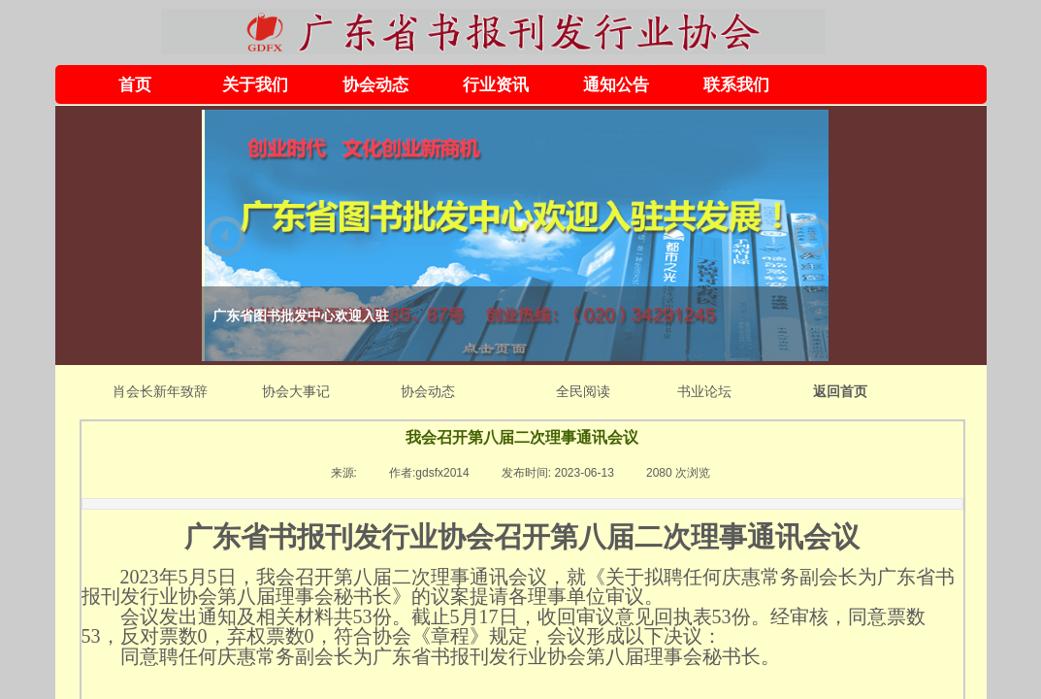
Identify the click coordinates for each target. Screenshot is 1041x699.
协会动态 (375, 85)
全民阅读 (583, 391)
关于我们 (255, 85)
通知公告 (616, 85)
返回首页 (840, 391)
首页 (134, 85)
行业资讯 (496, 85)
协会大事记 (296, 391)
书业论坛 (704, 391)
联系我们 (736, 85)
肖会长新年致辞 (160, 391)
